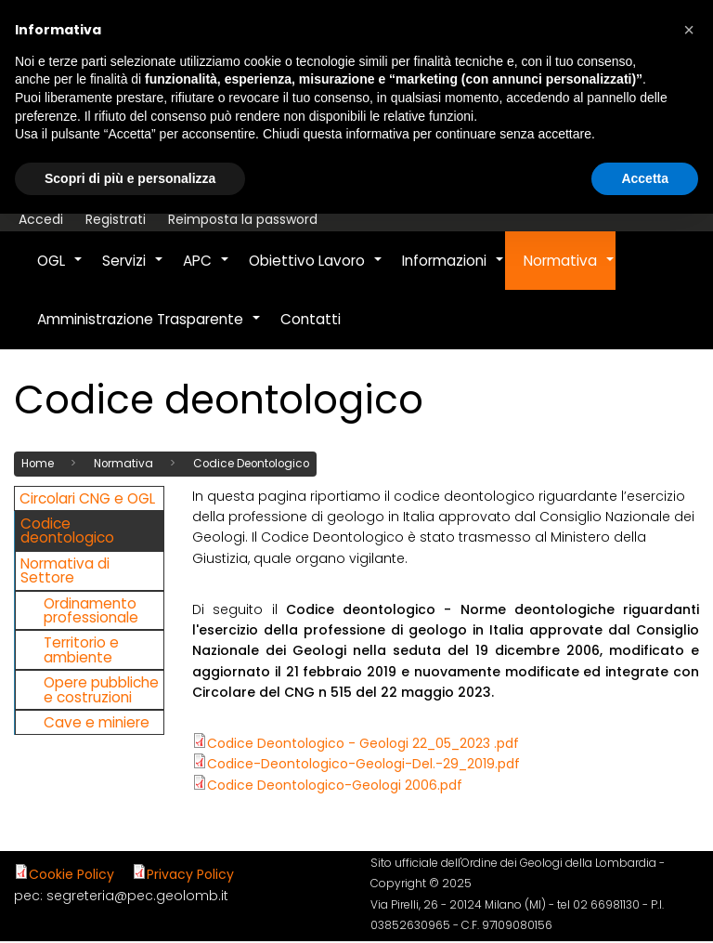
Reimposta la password (243, 219)
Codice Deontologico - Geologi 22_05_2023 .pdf (363, 743)
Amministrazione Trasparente (149, 328)
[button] (689, 30)
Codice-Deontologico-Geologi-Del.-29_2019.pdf (363, 763)
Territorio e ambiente (81, 649)
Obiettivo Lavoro (316, 270)
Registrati (115, 219)
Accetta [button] (644, 178)
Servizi (133, 270)
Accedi (41, 219)
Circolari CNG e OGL (87, 498)
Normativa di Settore (65, 570)
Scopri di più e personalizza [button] (130, 178)
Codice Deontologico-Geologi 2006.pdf (334, 785)
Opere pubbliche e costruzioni (101, 689)
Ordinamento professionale (91, 610)
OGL (60, 270)
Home (37, 463)
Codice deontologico (67, 530)
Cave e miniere (96, 722)
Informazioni (453, 270)
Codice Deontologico (251, 463)
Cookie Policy (71, 874)
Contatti (310, 319)
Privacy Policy (190, 874)
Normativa (570, 270)
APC (206, 270)
